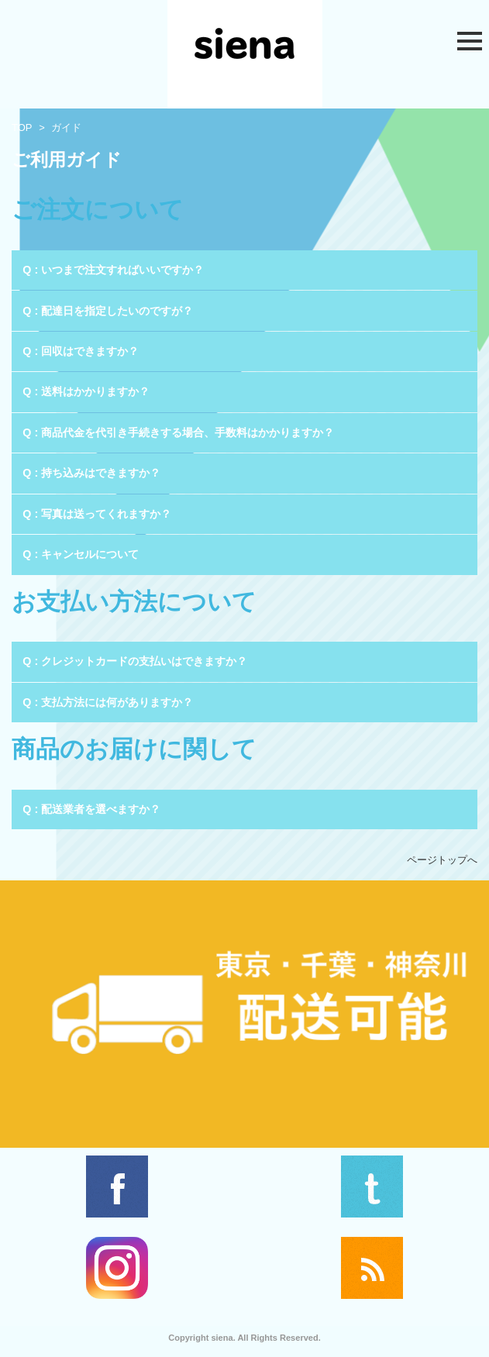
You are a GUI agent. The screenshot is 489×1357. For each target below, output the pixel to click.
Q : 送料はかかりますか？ (86, 391)
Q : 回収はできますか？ (80, 351)
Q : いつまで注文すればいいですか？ (113, 269)
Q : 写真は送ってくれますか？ (96, 514)
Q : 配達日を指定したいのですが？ (107, 311)
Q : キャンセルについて (80, 554)
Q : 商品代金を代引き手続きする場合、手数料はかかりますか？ (178, 432)
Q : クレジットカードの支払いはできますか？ (134, 661)
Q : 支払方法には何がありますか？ (107, 702)
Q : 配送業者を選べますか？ (91, 809)
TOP (22, 127)
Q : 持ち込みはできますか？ (91, 473)
